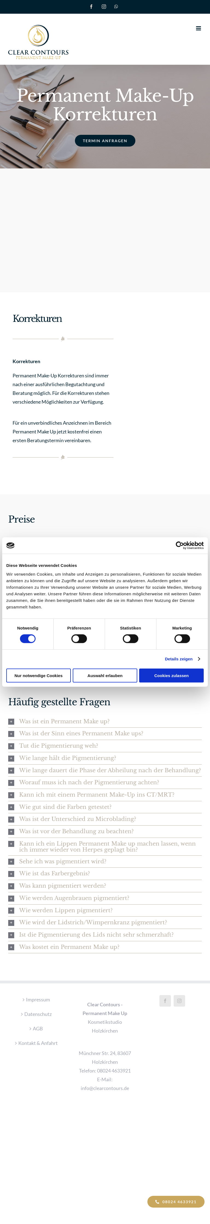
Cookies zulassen (171, 675)
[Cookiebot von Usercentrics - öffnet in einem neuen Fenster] (180, 545)
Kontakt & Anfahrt (38, 1042)
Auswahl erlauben (105, 675)
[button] (105, 721)
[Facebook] (165, 1000)
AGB (38, 1028)
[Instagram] (179, 1000)
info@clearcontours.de (105, 1088)
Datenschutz (38, 1013)
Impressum (38, 999)
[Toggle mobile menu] (199, 28)
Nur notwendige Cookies (38, 675)
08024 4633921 (114, 1070)
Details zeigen (178, 659)
